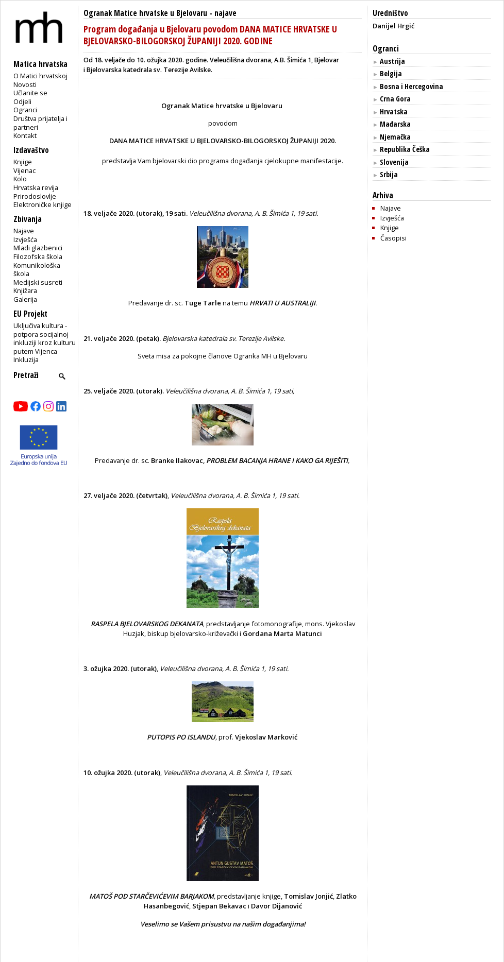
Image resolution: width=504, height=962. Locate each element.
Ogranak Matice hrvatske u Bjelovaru (145, 13)
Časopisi (393, 238)
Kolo (20, 178)
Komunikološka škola (36, 270)
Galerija (25, 299)
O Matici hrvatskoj (40, 75)
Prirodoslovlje (34, 196)
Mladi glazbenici (37, 247)
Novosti (25, 84)
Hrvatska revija (35, 187)
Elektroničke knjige (42, 204)
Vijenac (24, 170)
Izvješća (25, 239)
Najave (23, 230)
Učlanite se (30, 92)
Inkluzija (26, 359)
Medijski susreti (37, 282)
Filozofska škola (37, 256)
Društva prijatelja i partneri (40, 123)
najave (225, 13)
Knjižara (25, 290)
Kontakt (25, 135)
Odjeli (22, 101)
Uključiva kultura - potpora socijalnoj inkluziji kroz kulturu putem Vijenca (44, 338)
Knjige (22, 161)
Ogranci (25, 109)
